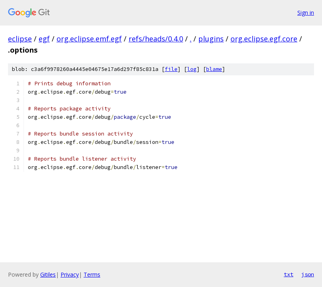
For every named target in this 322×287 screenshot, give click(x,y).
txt (288, 274)
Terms (92, 274)
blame (214, 69)
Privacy (69, 274)
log (192, 69)
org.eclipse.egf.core (263, 38)
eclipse (20, 38)
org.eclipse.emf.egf (89, 38)
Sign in (305, 12)
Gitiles (48, 274)
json (307, 274)
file (171, 69)
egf (44, 38)
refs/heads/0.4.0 (156, 38)
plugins (211, 38)
